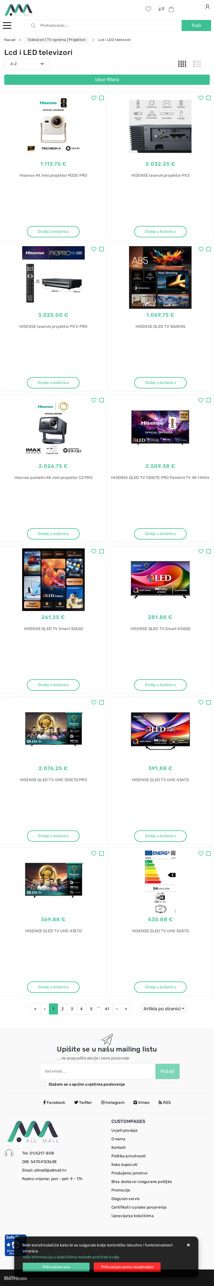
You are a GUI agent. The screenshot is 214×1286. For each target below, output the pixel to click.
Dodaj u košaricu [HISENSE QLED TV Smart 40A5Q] (160, 684)
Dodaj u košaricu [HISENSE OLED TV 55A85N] (160, 382)
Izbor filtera (107, 79)
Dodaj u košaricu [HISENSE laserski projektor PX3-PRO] (53, 382)
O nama (118, 1139)
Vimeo (141, 1102)
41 (107, 1009)
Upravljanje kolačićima (132, 1215)
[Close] (56, 1267)
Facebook (54, 1102)
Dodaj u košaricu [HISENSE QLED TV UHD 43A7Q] (160, 836)
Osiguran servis (125, 1198)
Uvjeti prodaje (124, 1130)
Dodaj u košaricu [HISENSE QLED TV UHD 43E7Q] (53, 987)
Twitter (83, 1102)
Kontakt (118, 1147)
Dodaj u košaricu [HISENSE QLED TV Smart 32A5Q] (53, 684)
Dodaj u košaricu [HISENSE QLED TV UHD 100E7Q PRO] (53, 836)
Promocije (120, 1190)
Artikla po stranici (162, 1008)
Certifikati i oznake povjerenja (139, 1207)
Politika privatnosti (128, 1156)
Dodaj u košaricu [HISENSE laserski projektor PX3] (160, 231)
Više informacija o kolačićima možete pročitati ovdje (71, 1257)
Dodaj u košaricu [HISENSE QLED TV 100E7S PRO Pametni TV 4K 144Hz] (160, 533)
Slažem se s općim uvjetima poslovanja (87, 1084)
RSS (165, 1102)
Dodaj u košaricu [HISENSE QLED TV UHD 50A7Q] (160, 987)
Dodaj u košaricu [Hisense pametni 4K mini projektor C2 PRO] (53, 533)
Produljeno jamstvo (129, 1173)
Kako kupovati (124, 1164)
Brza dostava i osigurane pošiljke (141, 1181)
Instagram (112, 1102)
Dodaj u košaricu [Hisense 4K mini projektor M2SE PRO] (53, 231)
